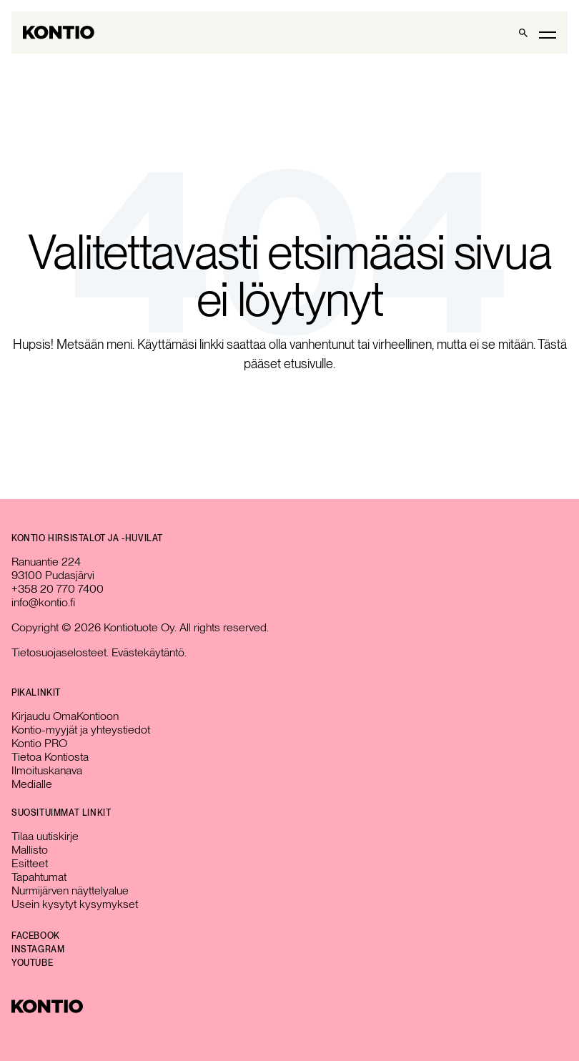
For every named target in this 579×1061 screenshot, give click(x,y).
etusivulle (308, 363)
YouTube (32, 963)
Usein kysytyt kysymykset (74, 904)
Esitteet (29, 863)
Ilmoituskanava (46, 770)
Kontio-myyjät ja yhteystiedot (80, 729)
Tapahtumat (38, 877)
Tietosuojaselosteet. (60, 652)
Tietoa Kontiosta (50, 757)
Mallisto (29, 850)
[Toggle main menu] (547, 33)
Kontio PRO (39, 743)
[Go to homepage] (58, 32)
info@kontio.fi (43, 602)
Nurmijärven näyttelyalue (70, 890)
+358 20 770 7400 (57, 589)
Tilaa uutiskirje (45, 836)
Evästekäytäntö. (149, 652)
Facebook (35, 936)
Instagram (37, 949)
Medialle (31, 784)
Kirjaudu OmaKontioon (65, 716)
